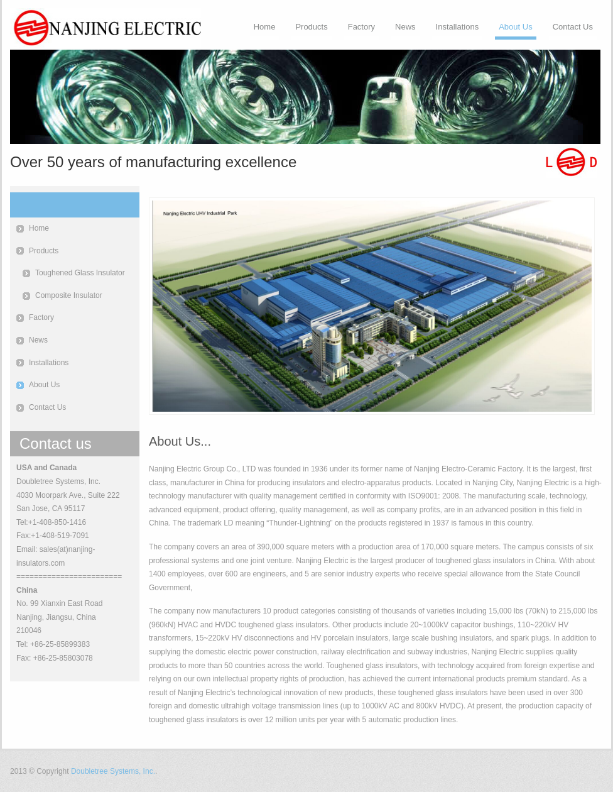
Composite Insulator (68, 295)
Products (311, 26)
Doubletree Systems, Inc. (113, 771)
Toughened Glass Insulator (80, 272)
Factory (361, 26)
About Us (515, 26)
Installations (457, 26)
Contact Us (573, 26)
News (405, 26)
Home (265, 26)
